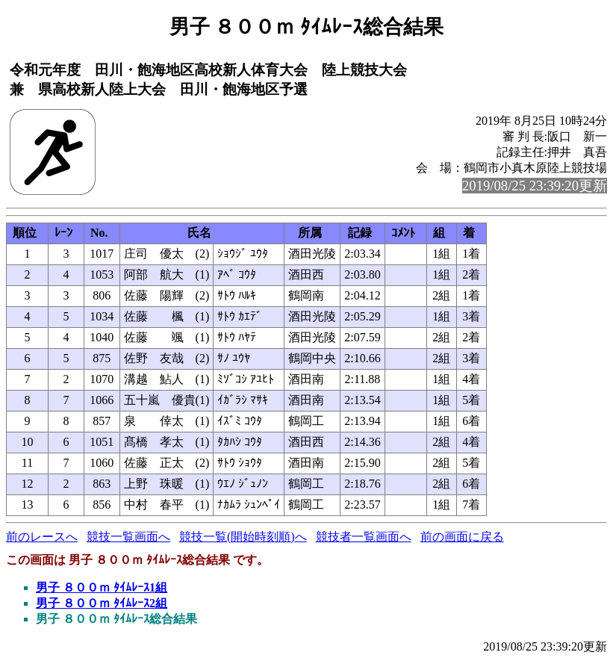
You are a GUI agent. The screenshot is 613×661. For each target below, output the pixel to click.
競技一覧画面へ (128, 536)
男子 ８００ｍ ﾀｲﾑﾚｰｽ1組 (101, 587)
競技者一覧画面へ (363, 536)
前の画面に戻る (462, 536)
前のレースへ (42, 536)
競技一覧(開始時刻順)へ (243, 536)
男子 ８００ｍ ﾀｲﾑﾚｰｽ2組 (101, 603)
